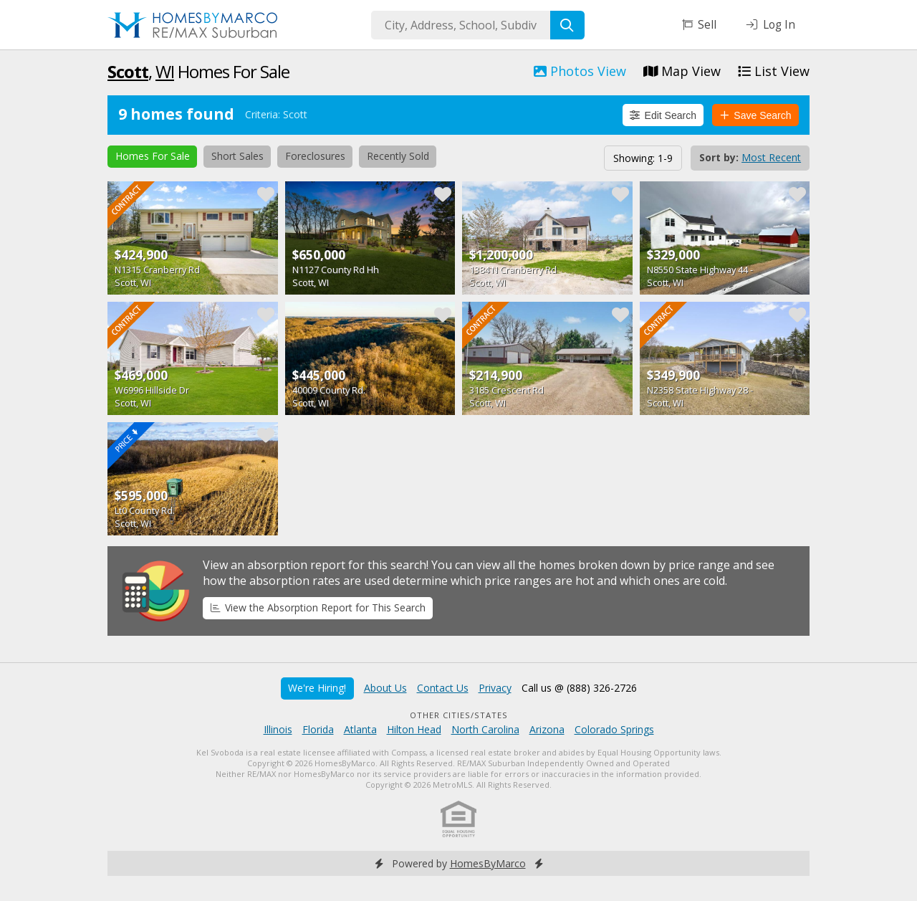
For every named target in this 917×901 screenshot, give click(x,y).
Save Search (756, 115)
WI (164, 71)
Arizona (547, 729)
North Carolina (485, 729)
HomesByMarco (488, 863)
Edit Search (663, 115)
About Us (385, 688)
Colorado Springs (614, 729)
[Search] (567, 25)
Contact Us (443, 688)
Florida (318, 729)
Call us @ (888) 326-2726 (579, 688)
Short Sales (237, 156)
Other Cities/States (459, 715)
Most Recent (771, 157)
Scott (127, 71)
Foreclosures (315, 156)
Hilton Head (414, 729)
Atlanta (360, 729)
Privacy (495, 688)
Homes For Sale (152, 156)
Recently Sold (398, 156)
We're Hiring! (317, 688)
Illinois (278, 729)
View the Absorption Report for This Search (318, 607)
